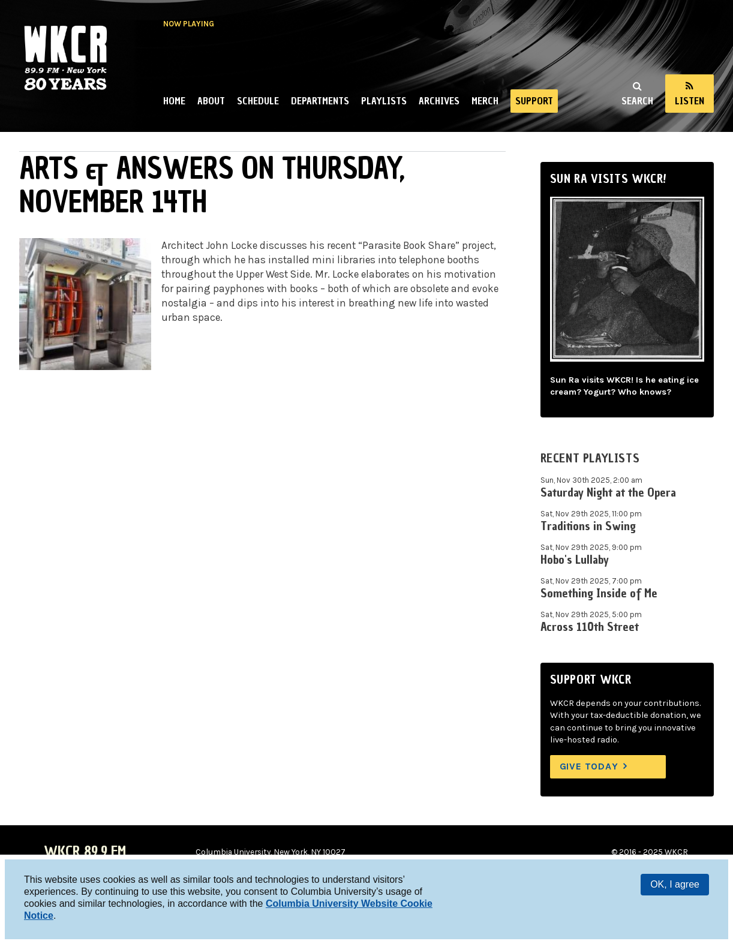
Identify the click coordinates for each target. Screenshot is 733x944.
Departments (320, 100)
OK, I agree (674, 884)
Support (534, 100)
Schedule (258, 100)
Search (637, 100)
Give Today (589, 766)
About (211, 100)
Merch (484, 100)
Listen (689, 100)
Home (174, 100)
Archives (439, 100)
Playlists (384, 100)
